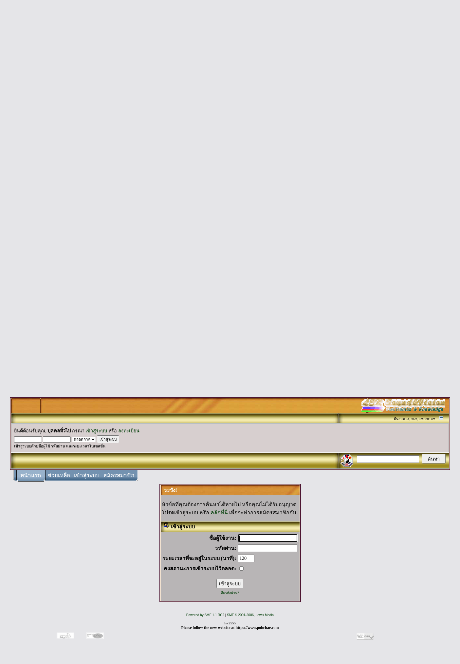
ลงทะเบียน (128, 430)
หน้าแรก (30, 475)
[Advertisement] (230, 102)
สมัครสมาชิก (118, 475)
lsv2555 (230, 623)
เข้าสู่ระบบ (96, 430)
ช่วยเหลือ (58, 475)
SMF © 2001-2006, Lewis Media (250, 615)
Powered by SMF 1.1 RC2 (205, 615)
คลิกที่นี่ (219, 512)
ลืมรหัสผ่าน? (230, 593)
